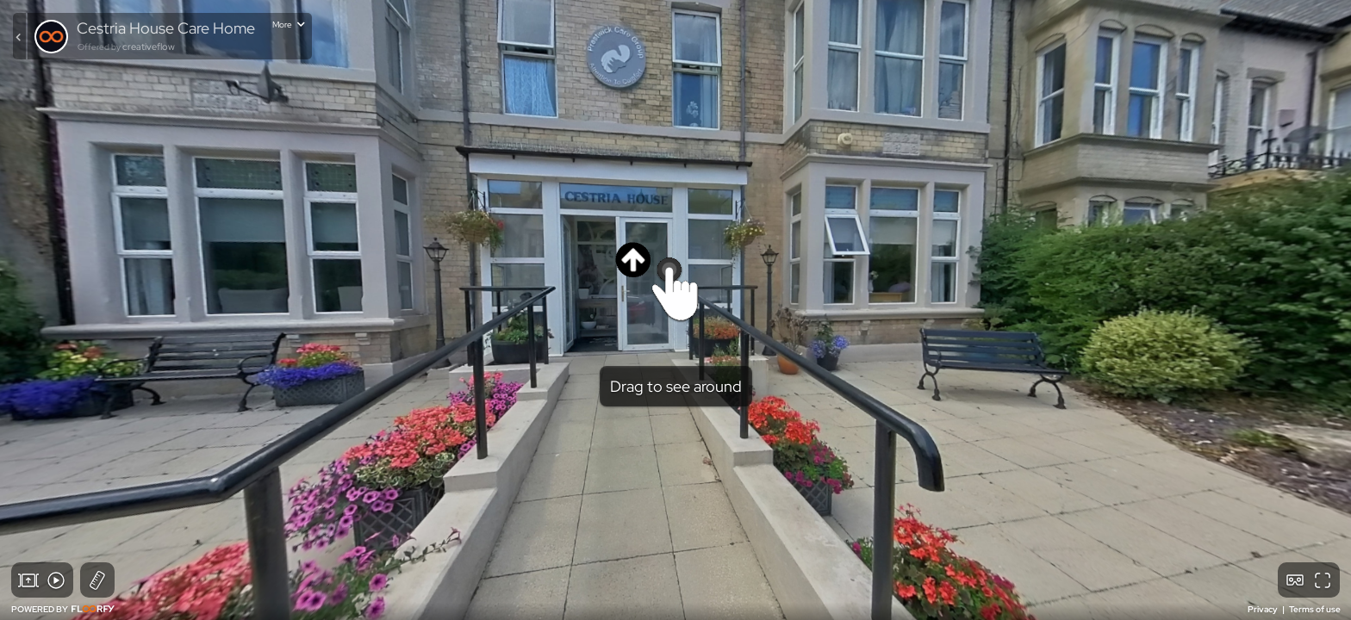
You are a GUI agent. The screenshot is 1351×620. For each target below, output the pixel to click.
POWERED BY (63, 609)
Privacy (1263, 609)
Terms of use (1315, 609)
